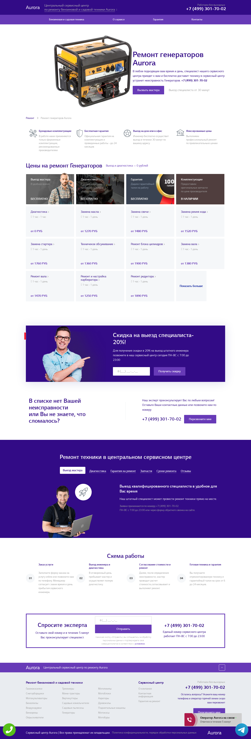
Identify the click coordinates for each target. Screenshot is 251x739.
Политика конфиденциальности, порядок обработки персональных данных (154, 732)
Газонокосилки (34, 688)
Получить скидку (169, 371)
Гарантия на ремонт (123, 471)
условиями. (140, 644)
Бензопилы (32, 703)
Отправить (123, 629)
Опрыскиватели (35, 717)
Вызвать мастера (148, 90)
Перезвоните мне (200, 419)
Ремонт (30, 118)
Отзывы (186, 471)
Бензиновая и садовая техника (66, 19)
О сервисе (119, 19)
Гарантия (158, 19)
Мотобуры (104, 717)
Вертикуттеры (70, 698)
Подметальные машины (112, 708)
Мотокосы (104, 712)
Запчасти (146, 471)
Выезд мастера (72, 470)
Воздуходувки (34, 708)
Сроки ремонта (166, 471)
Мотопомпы (105, 688)
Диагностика (97, 471)
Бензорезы (32, 712)
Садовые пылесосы (73, 708)
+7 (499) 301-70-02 (194, 80)
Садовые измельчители (75, 703)
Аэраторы (103, 698)
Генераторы (68, 712)
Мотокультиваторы (36, 698)
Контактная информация (145, 695)
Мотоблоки (104, 693)
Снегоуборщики (35, 693)
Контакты (196, 19)
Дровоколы (104, 703)
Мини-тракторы (71, 693)
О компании (145, 688)
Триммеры (68, 688)
